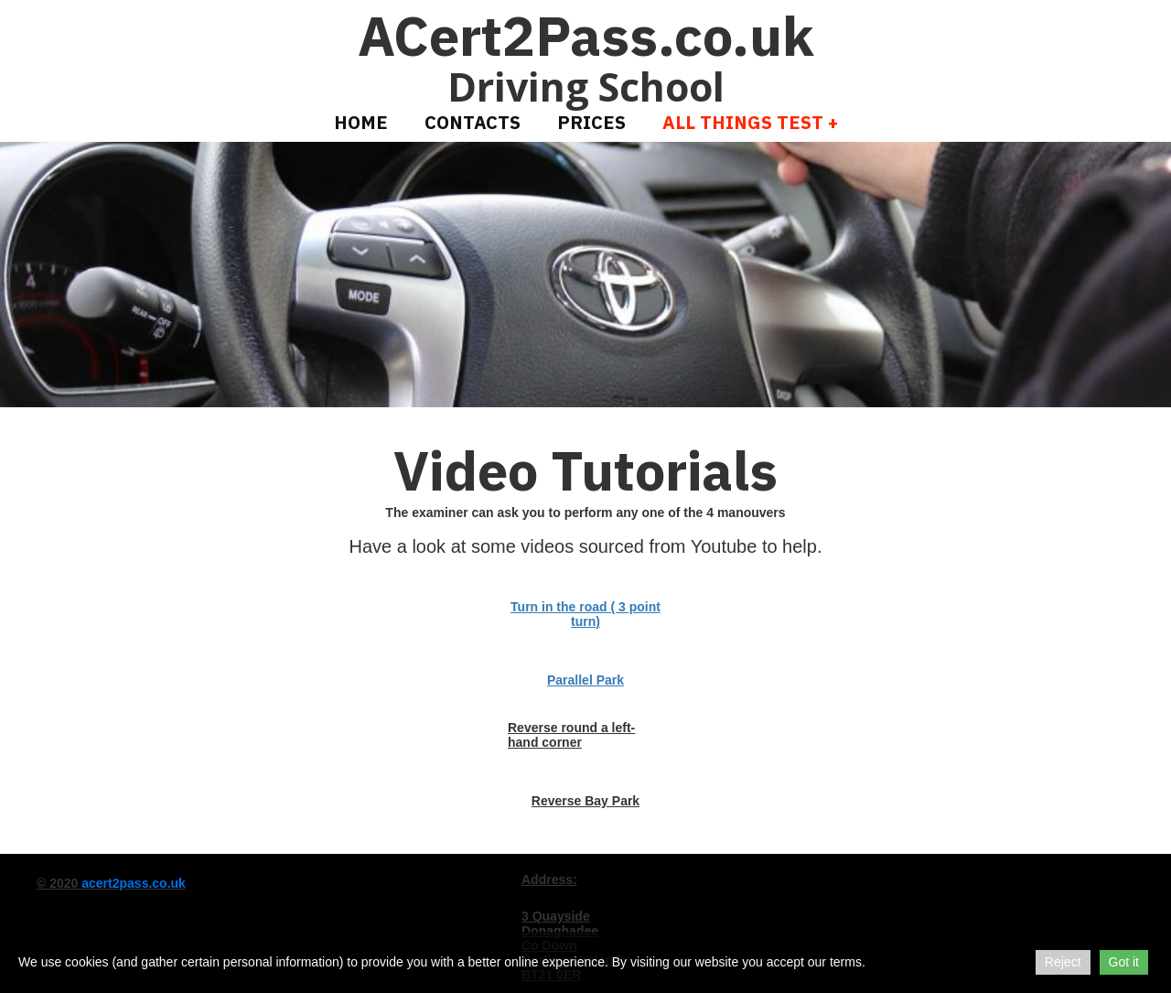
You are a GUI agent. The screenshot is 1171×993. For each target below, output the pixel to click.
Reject (1063, 962)
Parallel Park (585, 680)
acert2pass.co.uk (133, 883)
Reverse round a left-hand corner (571, 735)
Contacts (472, 122)
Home (361, 122)
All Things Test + (750, 122)
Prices (591, 122)
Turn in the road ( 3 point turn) (585, 614)
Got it (1124, 962)
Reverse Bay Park (585, 800)
